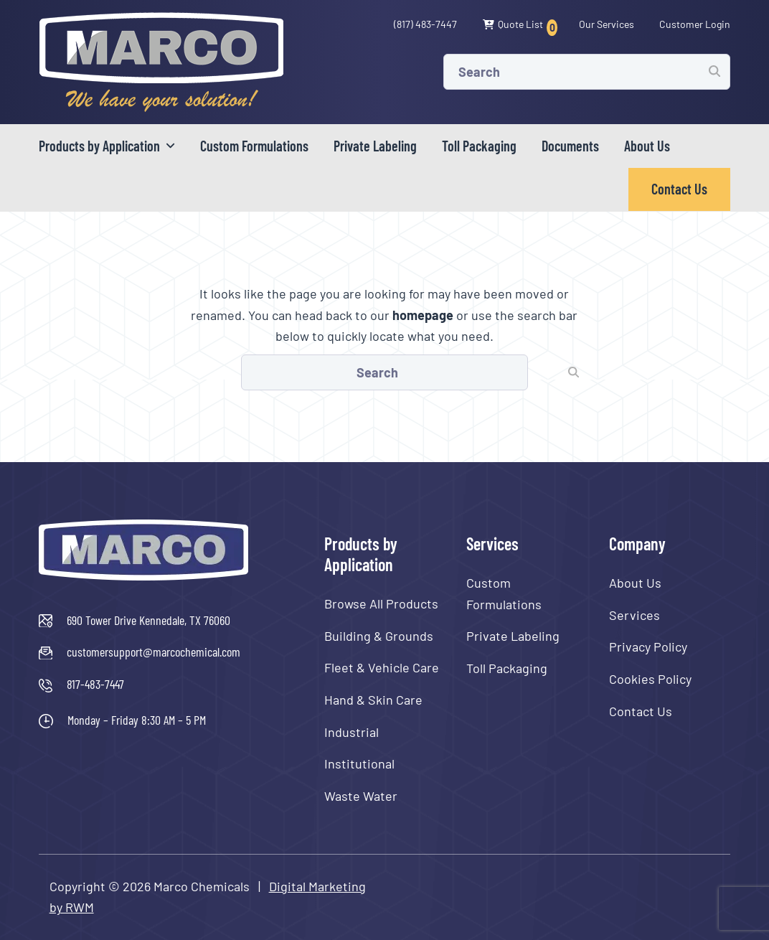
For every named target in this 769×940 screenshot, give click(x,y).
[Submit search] (714, 71)
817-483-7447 (95, 684)
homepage (422, 315)
